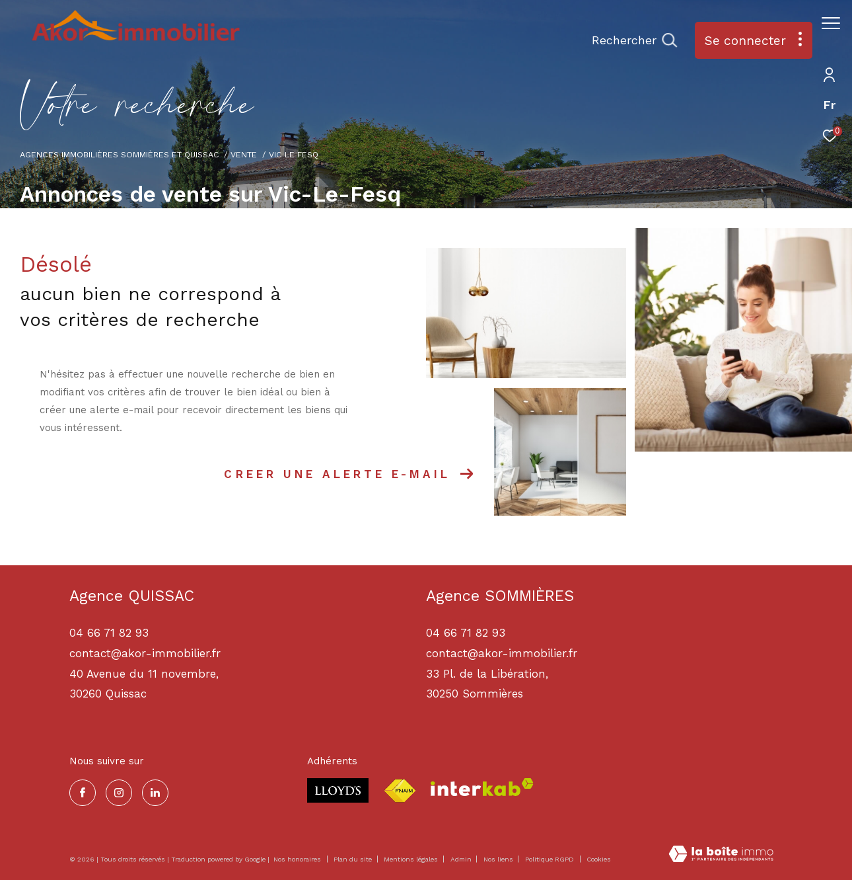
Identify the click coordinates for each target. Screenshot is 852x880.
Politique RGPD (549, 859)
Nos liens (499, 859)
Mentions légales (412, 859)
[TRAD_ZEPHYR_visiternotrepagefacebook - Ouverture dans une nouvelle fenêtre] (82, 793)
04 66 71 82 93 (465, 632)
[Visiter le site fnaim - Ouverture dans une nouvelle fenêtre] (399, 791)
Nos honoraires (297, 859)
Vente (244, 154)
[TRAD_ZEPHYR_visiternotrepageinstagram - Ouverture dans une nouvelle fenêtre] (119, 793)
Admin (462, 859)
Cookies (598, 859)
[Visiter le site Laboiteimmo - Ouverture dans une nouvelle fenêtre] (721, 855)
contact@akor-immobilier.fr (501, 653)
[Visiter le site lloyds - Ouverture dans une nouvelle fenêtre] (338, 790)
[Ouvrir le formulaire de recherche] (627, 40)
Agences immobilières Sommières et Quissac (119, 154)
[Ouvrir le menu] (831, 23)
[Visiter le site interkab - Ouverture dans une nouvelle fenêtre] (482, 787)
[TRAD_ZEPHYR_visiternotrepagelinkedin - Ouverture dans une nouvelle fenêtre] (155, 793)
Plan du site (354, 859)
